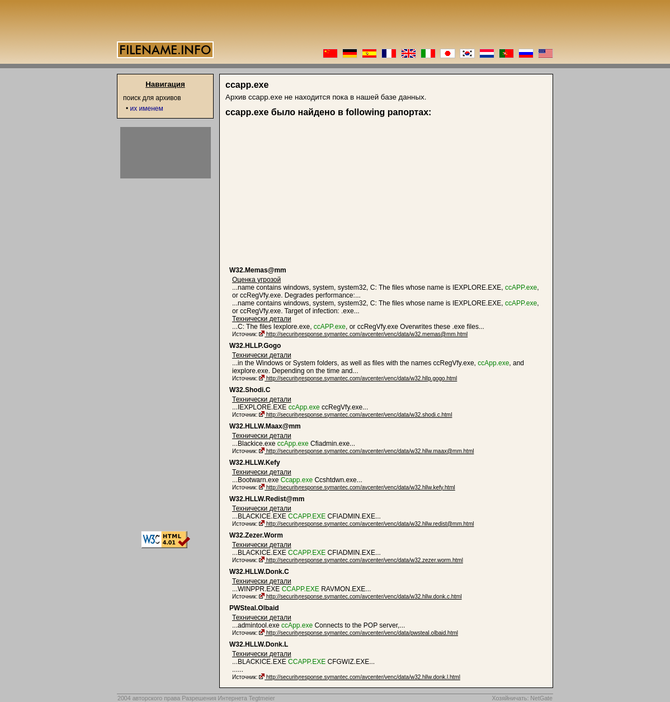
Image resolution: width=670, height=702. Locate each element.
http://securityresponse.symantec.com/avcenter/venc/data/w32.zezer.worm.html (364, 560)
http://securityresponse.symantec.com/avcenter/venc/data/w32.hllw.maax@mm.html (370, 451)
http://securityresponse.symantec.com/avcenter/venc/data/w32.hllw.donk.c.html (364, 596)
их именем (146, 108)
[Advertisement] (316, 192)
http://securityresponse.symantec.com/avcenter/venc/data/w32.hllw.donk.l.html (363, 677)
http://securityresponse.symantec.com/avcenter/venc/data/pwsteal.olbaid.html (362, 633)
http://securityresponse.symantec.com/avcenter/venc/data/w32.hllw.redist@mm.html (370, 524)
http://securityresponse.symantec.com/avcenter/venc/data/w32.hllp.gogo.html (361, 378)
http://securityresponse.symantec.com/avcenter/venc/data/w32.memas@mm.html (367, 334)
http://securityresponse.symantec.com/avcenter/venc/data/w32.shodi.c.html (359, 415)
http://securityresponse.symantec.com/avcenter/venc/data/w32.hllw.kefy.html (360, 487)
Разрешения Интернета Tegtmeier (228, 698)
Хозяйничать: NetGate (522, 698)
